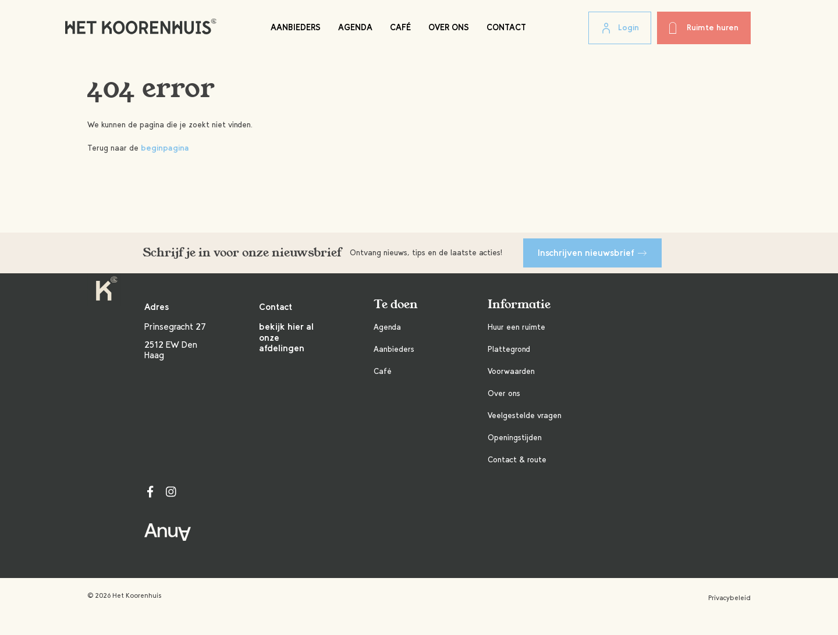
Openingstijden (515, 438)
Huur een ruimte (516, 327)
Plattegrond (509, 349)
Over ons (448, 27)
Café (400, 27)
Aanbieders (296, 27)
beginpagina (165, 148)
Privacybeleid (729, 597)
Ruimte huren (703, 28)
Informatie (519, 304)
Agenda (355, 27)
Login (620, 28)
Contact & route (517, 460)
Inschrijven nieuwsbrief (592, 252)
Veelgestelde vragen (525, 415)
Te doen (396, 304)
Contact (506, 27)
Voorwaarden (511, 371)
